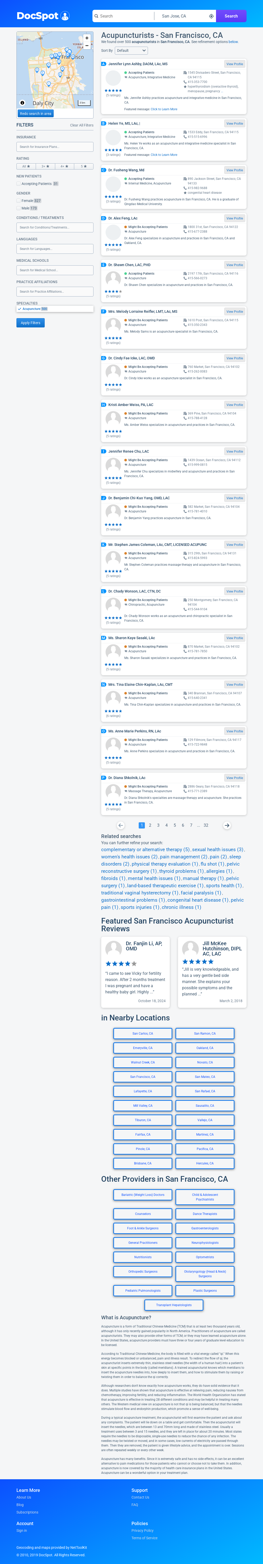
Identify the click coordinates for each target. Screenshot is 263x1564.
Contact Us (140, 1497)
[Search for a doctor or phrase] (123, 16)
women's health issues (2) (129, 857)
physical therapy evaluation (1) (165, 864)
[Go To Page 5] (175, 825)
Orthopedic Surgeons (142, 1271)
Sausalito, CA (205, 1106)
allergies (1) (219, 871)
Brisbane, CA (143, 1163)
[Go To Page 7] (191, 825)
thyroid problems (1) (181, 871)
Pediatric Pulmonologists (143, 1290)
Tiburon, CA (143, 1120)
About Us (23, 1497)
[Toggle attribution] (22, 103)
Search (231, 16)
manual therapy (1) (203, 878)
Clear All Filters (81, 125)
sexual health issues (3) (217, 849)
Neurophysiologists (205, 1243)
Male (26, 208)
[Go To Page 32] (206, 825)
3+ (45, 166)
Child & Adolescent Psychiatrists (205, 1197)
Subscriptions (27, 1512)
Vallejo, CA (205, 1120)
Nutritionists (143, 1257)
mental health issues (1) (154, 878)
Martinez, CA (205, 1134)
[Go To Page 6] (183, 825)
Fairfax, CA (143, 1134)
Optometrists (205, 1257)
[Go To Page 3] (158, 825)
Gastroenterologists (205, 1228)
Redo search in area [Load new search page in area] (35, 114)
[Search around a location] (185, 16)
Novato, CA (205, 1062)
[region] (55, 70)
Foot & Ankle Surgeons (142, 1228)
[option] (58, 309)
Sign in (21, 1530)
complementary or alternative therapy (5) (145, 849)
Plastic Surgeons (205, 1290)
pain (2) (218, 857)
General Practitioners (142, 1243)
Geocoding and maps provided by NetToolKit (51, 1547)
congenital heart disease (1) (198, 900)
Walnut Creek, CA (143, 1062)
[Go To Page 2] (150, 825)
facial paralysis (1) (201, 893)
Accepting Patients (37, 183)
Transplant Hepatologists (174, 1305)
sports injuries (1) (140, 907)
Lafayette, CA (143, 1091)
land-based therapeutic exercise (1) (165, 886)
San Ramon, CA (205, 1033)
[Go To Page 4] (166, 825)
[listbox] (54, 309)
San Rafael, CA (205, 1091)
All (26, 166)
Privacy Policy (143, 1530)
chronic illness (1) (181, 907)
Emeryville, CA (143, 1048)
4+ (64, 166)
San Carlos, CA (143, 1033)
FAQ (135, 1505)
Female (28, 200)
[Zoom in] (87, 38)
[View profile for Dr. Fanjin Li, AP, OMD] (135, 972)
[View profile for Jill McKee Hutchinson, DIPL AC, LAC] (212, 972)
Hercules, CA (205, 1163)
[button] (131, 51)
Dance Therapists (205, 1214)
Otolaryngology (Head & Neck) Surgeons (205, 1274)
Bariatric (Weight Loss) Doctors (142, 1195)
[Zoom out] (87, 45)
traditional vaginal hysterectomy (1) (140, 893)
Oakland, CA (204, 1048)
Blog (20, 1505)
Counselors (143, 1214)
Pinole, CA (143, 1149)
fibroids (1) (113, 878)
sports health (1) (224, 886)
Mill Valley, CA (143, 1106)
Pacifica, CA (205, 1149)
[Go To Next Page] (227, 825)
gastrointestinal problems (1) (133, 900)
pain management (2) (184, 857)
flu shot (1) (212, 864)
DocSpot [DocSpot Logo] (42, 15)
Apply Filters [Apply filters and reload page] (30, 323)
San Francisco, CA (142, 1077)
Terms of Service (144, 1538)
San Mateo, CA (205, 1077)
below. (234, 42)
